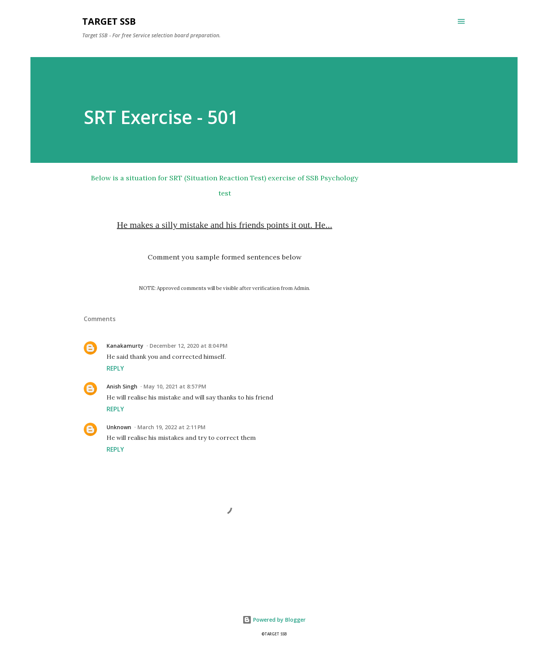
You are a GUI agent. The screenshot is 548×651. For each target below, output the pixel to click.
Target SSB (109, 21)
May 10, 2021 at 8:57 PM (174, 386)
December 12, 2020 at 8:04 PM (189, 345)
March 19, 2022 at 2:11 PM (171, 427)
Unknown (119, 427)
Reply (115, 368)
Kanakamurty (125, 345)
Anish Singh (122, 386)
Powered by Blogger (274, 619)
